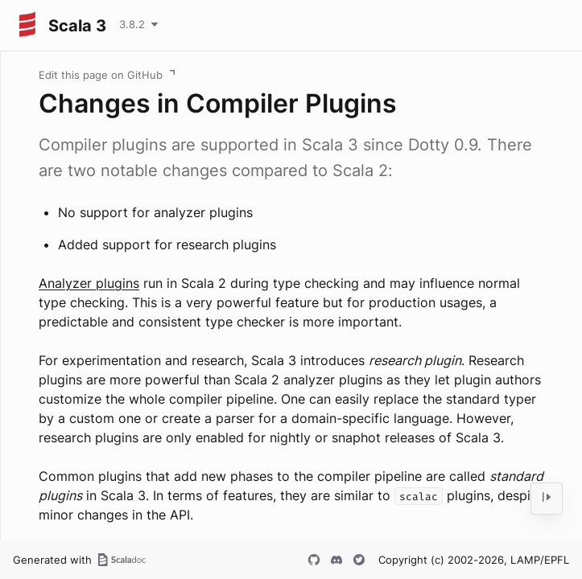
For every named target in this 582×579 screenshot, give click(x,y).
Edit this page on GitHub (101, 74)
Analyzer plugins (89, 283)
